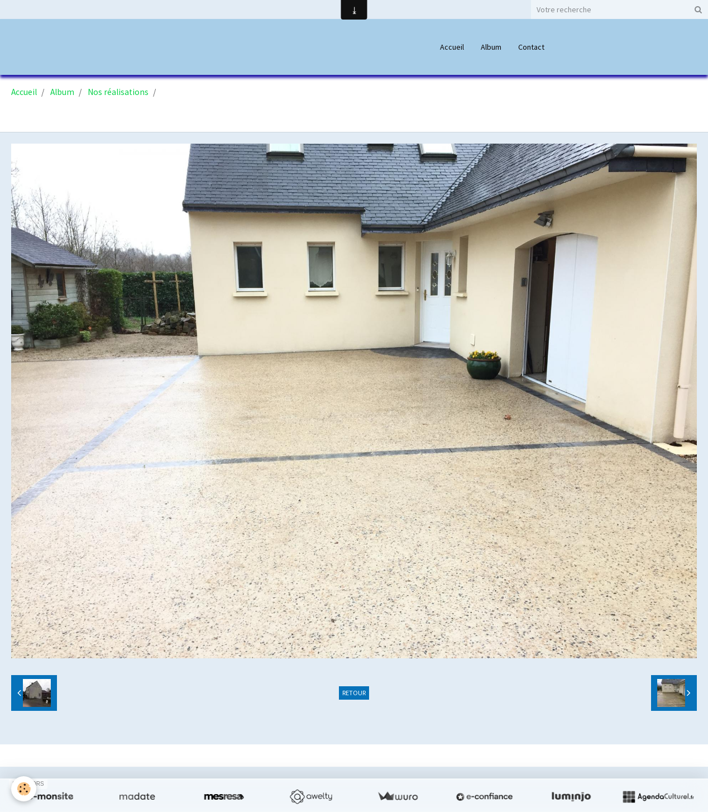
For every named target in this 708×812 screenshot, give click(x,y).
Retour (354, 692)
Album (491, 47)
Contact (531, 47)
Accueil (452, 47)
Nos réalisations (118, 92)
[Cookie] (23, 788)
